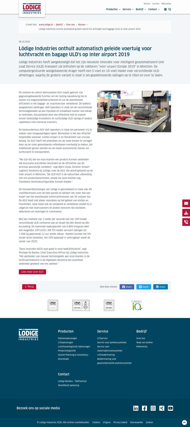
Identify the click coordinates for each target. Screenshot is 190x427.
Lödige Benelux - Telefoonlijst (72, 381)
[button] (127, 286)
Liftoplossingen (65, 342)
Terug (29, 286)
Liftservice (102, 338)
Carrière (155, 4)
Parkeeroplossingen (67, 338)
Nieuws (147, 4)
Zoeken (149, 422)
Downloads (63, 359)
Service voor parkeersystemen (111, 342)
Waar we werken (144, 342)
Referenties (166, 4)
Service (128, 9)
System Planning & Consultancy (73, 355)
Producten (113, 9)
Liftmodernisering (106, 355)
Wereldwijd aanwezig (68, 385)
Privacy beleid (120, 422)
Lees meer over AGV (32, 271)
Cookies (96, 422)
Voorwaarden (136, 422)
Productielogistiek (67, 350)
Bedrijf (141, 9)
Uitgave (107, 422)
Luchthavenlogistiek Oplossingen (74, 346)
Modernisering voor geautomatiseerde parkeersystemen (114, 361)
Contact (154, 9)
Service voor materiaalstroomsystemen (109, 348)
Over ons (140, 338)
